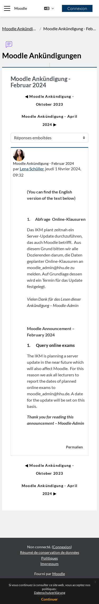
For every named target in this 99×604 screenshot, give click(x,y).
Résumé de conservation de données (49, 552)
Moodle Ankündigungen (19, 28)
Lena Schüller (32, 168)
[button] (49, 8)
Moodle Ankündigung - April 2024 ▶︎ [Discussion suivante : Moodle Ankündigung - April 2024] (49, 120)
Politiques (49, 558)
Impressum (49, 563)
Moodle (20, 8)
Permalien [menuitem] (74, 447)
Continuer (49, 599)
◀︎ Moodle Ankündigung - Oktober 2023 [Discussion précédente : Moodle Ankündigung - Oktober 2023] (49, 100)
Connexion (77, 8)
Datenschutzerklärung (49, 593)
